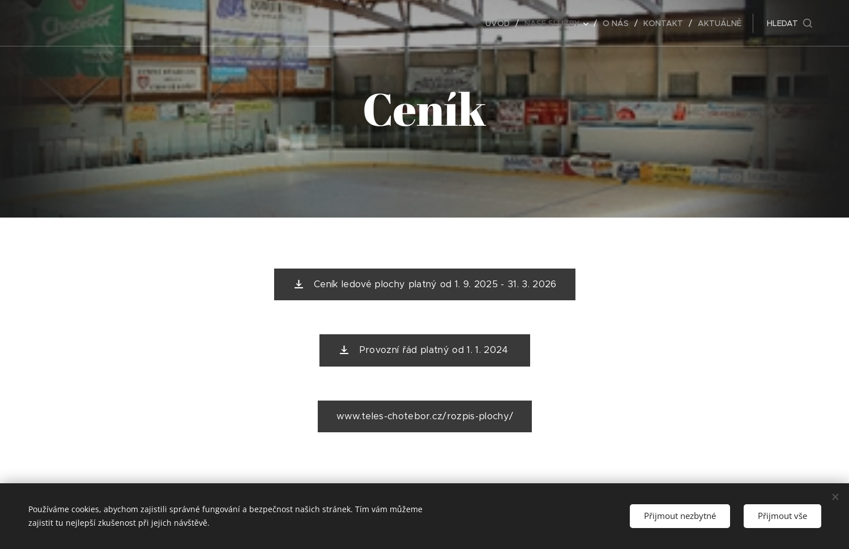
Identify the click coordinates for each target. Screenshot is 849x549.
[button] (789, 23)
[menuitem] (501, 23)
